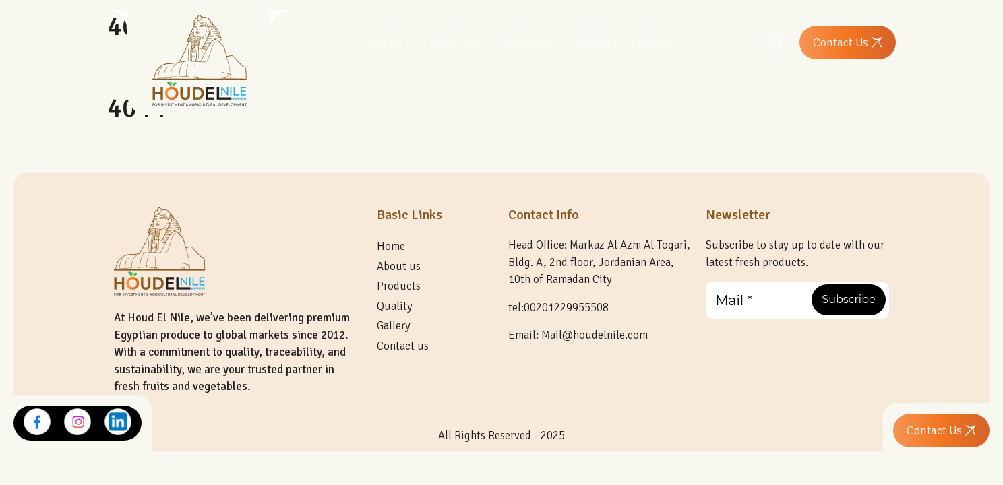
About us (452, 42)
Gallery (655, 42)
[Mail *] (798, 300)
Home (387, 42)
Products (524, 42)
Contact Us (847, 42)
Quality (592, 42)
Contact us (403, 346)
